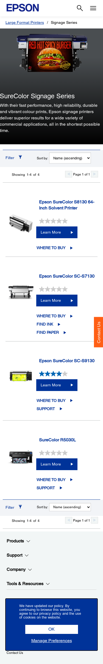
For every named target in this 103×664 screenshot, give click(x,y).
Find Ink (45, 324)
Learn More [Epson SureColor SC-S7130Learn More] (51, 300)
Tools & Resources (28, 584)
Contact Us (98, 332)
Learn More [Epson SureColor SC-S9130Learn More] (51, 385)
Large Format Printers (24, 22)
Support (46, 409)
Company (19, 570)
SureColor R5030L (57, 439)
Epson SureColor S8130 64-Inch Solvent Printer (66, 205)
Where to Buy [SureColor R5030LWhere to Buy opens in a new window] (51, 480)
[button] (51, 629)
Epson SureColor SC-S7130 (66, 276)
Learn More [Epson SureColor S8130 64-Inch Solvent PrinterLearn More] (51, 232)
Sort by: (42, 158)
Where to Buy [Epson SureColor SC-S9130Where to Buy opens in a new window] (51, 400)
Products (18, 541)
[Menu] (93, 8)
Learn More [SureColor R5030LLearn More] (51, 464)
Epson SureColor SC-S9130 (66, 360)
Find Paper (48, 332)
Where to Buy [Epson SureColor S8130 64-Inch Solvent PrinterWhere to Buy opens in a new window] (51, 248)
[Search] (80, 8)
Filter (9, 158)
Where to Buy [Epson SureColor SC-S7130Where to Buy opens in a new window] (51, 316)
